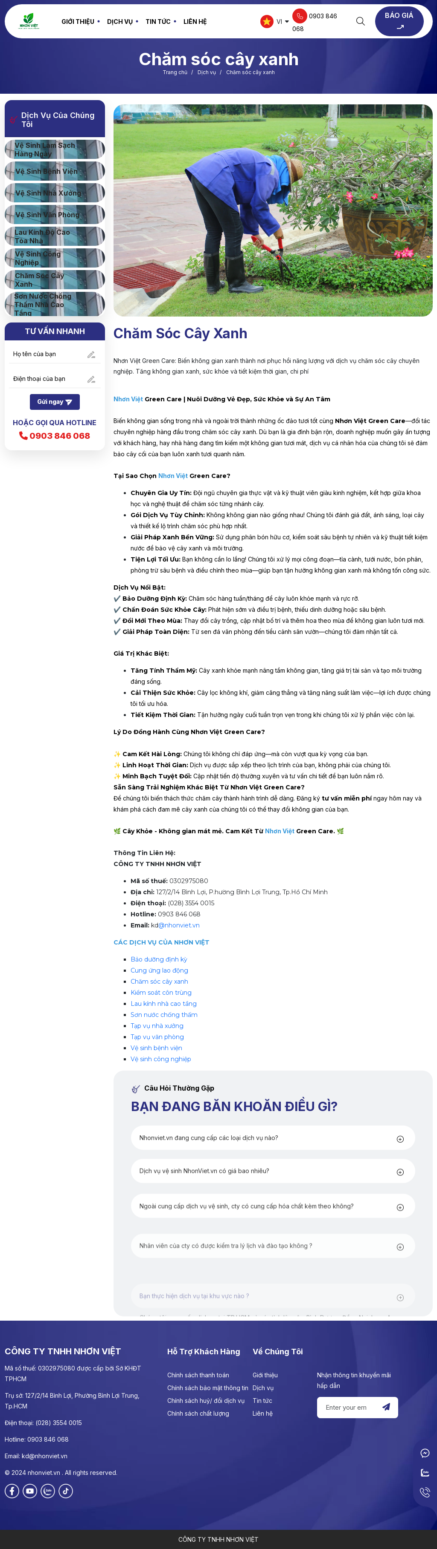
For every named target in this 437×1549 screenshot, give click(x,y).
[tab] (273, 1167)
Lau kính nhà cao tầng (164, 1004)
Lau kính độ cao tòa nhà (42, 236)
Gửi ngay (55, 402)
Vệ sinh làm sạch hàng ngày (45, 149)
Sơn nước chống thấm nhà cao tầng (42, 304)
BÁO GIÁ (399, 21)
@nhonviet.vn (179, 925)
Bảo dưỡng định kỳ (159, 959)
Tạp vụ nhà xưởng (157, 1026)
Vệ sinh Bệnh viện (46, 171)
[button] (267, 1167)
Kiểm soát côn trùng (161, 992)
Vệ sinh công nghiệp (161, 1059)
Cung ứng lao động (159, 970)
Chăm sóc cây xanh (159, 981)
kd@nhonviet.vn (44, 1456)
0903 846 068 (314, 20)
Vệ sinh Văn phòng (47, 214)
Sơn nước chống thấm (164, 1015)
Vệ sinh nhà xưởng (48, 193)
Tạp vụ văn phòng (157, 1037)
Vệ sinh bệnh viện (156, 1048)
